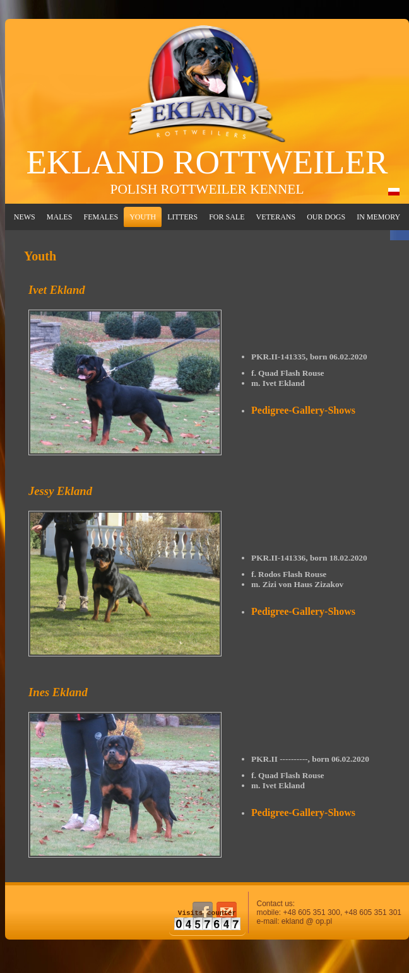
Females (100, 217)
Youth (142, 217)
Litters (182, 217)
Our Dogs (326, 217)
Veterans (276, 217)
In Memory (378, 217)
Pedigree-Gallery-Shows (303, 410)
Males (60, 217)
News (24, 217)
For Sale (226, 217)
